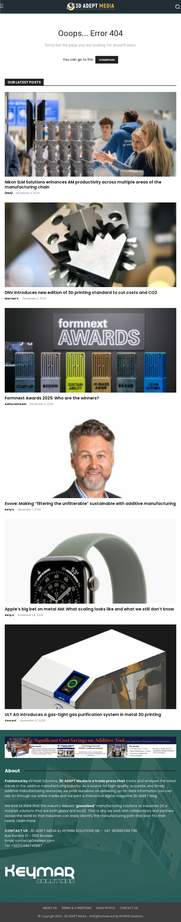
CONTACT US (129, 908)
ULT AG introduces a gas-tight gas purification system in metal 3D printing (83, 714)
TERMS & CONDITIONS (76, 908)
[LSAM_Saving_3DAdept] (90, 747)
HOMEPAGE (107, 60)
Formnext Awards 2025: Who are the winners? (52, 398)
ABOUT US (50, 908)
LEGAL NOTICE (105, 908)
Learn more (26, 820)
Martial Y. (12, 298)
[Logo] (90, 6)
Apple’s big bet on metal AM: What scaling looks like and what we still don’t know (89, 609)
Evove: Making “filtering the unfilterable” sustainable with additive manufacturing (90, 503)
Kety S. (9, 509)
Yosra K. (11, 720)
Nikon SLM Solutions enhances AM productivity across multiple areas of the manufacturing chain (83, 184)
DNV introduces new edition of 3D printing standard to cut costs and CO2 (81, 292)
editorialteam (15, 404)
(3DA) (9, 193)
